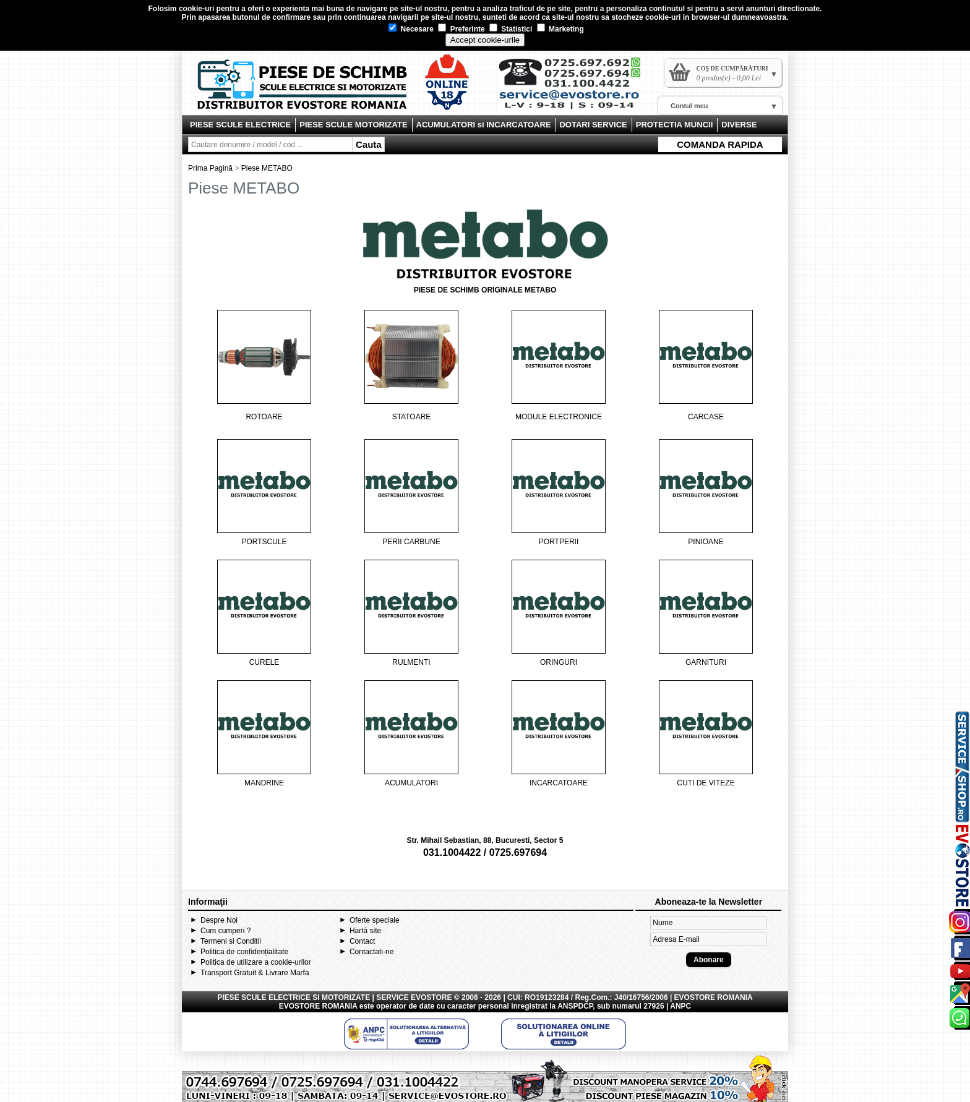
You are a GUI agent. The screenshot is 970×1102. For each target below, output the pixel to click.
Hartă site (365, 930)
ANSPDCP (575, 1006)
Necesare (411, 29)
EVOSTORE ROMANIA (318, 1006)
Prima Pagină (210, 168)
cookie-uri (196, 8)
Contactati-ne (371, 951)
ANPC (680, 1006)
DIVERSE (739, 124)
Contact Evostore (575, 88)
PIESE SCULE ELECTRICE (240, 124)
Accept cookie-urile (485, 40)
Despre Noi (219, 920)
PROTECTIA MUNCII (674, 124)
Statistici (510, 29)
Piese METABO (267, 168)
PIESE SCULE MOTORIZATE (353, 124)
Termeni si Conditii (230, 941)
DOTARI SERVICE (593, 124)
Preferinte (461, 29)
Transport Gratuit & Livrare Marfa (254, 972)
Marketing (560, 29)
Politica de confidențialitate (244, 951)
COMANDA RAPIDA (720, 144)
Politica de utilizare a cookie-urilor (255, 962)
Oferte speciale (375, 920)
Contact (362, 941)
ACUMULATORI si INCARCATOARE (483, 124)
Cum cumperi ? (225, 930)
